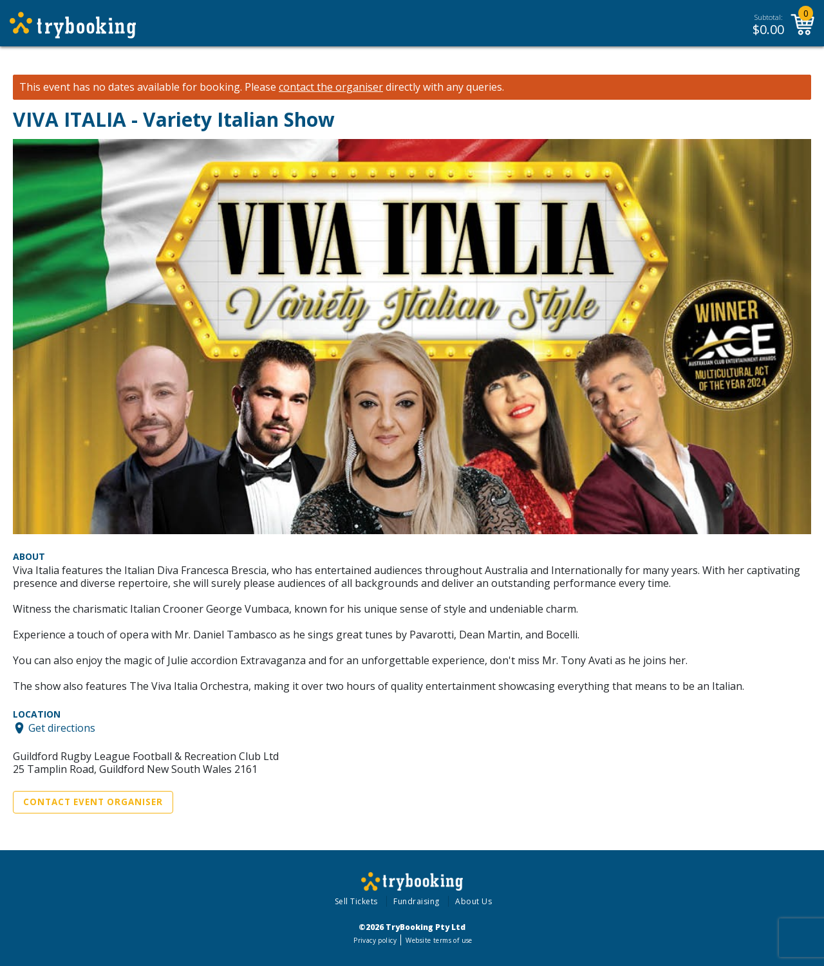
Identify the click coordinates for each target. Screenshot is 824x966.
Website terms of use (439, 940)
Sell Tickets (356, 901)
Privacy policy (375, 940)
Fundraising (416, 901)
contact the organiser (331, 87)
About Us (473, 901)
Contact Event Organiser (93, 802)
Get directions (61, 728)
